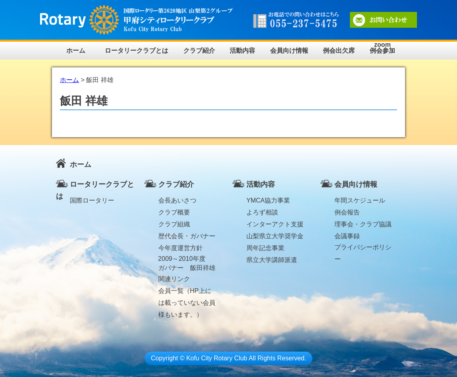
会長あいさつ (177, 200)
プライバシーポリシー (363, 248)
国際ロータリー (92, 200)
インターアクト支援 (274, 224)
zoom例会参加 (382, 48)
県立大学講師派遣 (271, 259)
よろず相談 (262, 212)
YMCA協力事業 (268, 200)
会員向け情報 (289, 50)
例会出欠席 (339, 50)
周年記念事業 (265, 248)
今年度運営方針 (180, 248)
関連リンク (174, 279)
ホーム (75, 50)
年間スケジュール (359, 200)
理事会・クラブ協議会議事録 (363, 225)
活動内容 (242, 50)
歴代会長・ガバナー (186, 236)
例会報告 (347, 212)
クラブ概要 (174, 212)
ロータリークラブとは (136, 50)
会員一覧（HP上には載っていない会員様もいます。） (186, 292)
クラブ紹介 (199, 50)
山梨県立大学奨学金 (274, 236)
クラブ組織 (174, 224)
